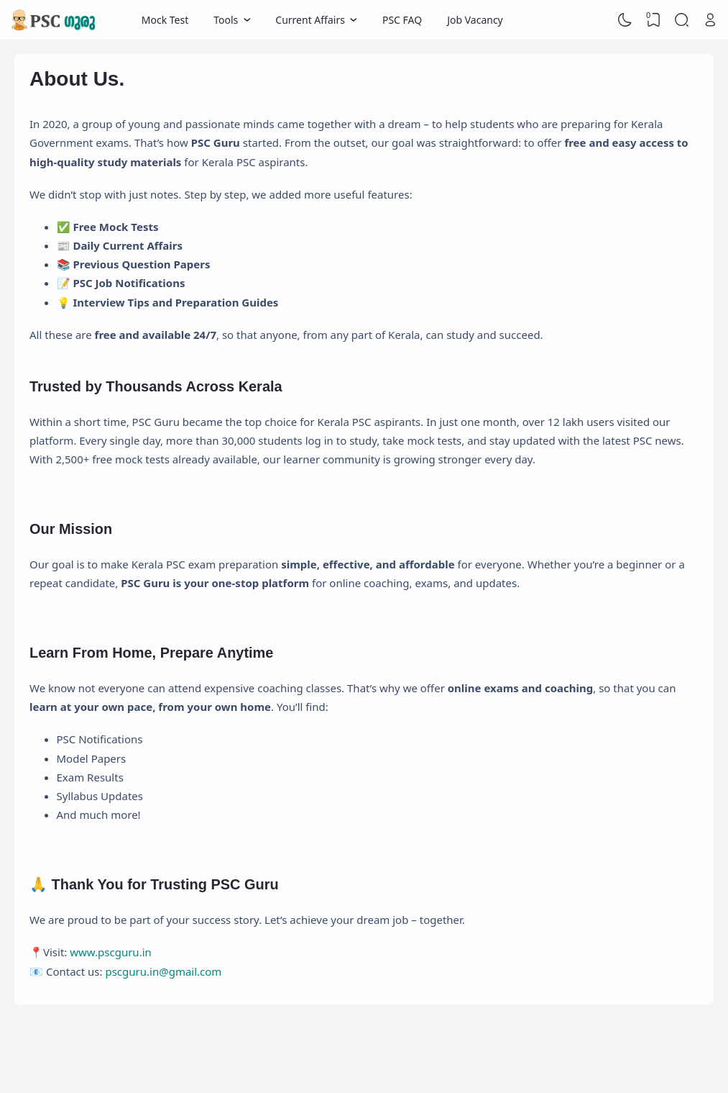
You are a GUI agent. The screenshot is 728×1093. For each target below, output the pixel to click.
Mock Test (165, 20)
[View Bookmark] (653, 20)
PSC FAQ (402, 20)
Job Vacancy (475, 20)
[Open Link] (710, 20)
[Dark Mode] (625, 20)
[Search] (682, 20)
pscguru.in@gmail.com (163, 971)
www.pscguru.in (111, 952)
